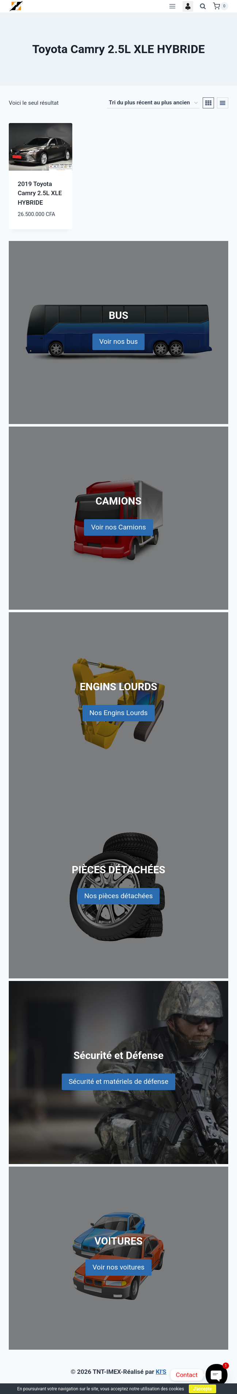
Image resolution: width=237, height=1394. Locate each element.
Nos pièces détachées (118, 896)
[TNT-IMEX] (16, 6)
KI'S (161, 1371)
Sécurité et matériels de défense (118, 1081)
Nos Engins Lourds (118, 713)
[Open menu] (172, 6)
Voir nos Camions (118, 527)
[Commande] (153, 102)
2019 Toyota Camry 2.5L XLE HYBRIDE (40, 193)
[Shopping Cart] (220, 6)
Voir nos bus (118, 341)
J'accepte (202, 1388)
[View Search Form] (203, 6)
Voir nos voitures (118, 1267)
